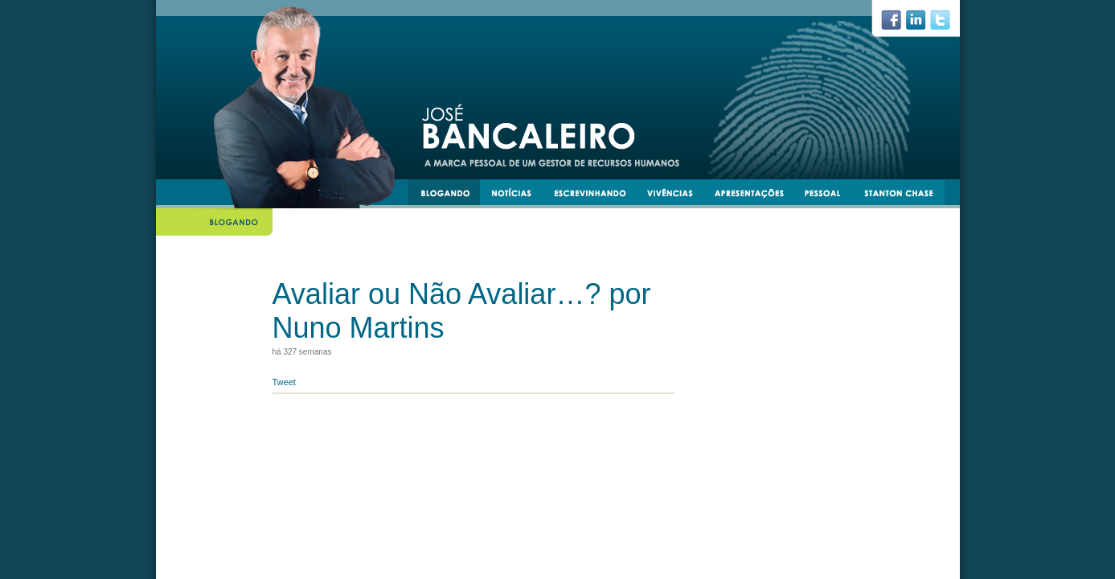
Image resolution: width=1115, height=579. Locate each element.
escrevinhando (596, 195)
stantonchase (904, 195)
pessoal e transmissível (830, 195)
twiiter (946, 24)
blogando (450, 195)
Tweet (284, 382)
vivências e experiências (677, 195)
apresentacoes (756, 195)
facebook (897, 24)
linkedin (922, 24)
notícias (517, 195)
